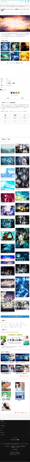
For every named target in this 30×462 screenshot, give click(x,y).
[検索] (1, 4)
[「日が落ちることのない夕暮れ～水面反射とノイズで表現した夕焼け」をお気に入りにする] (14, 280)
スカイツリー (12, 322)
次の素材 (22, 98)
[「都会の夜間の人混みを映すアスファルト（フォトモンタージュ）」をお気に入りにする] (28, 145)
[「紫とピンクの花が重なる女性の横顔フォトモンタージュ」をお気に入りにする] (14, 206)
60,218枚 (22, 446)
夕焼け (21, 324)
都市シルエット (6, 326)
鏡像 (15, 326)
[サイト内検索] (13, 4)
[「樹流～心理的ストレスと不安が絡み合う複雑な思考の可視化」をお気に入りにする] (28, 168)
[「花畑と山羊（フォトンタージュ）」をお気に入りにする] (28, 301)
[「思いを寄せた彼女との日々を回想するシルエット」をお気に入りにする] (14, 169)
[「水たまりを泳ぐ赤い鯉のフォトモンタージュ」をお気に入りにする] (14, 245)
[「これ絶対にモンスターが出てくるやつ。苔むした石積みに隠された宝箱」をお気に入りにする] (14, 267)
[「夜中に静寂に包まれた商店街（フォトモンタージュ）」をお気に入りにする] (28, 253)
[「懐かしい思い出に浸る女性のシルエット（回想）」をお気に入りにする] (14, 182)
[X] (14, 439)
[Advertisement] (15, 71)
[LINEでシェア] (18, 93)
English (16, 449)
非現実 (21, 326)
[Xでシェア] (11, 93)
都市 (2, 326)
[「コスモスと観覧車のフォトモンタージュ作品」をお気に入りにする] (28, 192)
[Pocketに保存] (16, 93)
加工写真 (10, 324)
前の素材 (7, 98)
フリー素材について (12, 111)
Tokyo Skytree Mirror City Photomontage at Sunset (10, 331)
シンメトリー (7, 322)
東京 (24, 324)
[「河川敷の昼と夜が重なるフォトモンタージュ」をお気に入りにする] (14, 292)
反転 (13, 324)
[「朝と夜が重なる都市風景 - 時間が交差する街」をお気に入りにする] (14, 256)
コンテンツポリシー (19, 111)
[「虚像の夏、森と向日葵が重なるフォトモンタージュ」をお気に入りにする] (28, 204)
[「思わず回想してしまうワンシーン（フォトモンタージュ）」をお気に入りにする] (28, 229)
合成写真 (17, 324)
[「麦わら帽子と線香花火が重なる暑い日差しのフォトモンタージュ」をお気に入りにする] (14, 232)
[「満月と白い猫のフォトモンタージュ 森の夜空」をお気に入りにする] (28, 157)
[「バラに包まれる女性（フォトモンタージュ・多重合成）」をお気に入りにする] (14, 194)
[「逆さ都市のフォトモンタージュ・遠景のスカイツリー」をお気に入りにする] (29, 16)
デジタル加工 (21, 322)
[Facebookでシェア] (14, 93)
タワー (17, 322)
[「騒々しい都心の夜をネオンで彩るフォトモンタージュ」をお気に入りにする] (14, 220)
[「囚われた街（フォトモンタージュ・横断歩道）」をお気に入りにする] (28, 216)
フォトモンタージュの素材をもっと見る (15, 62)
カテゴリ (2, 87)
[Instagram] (11, 439)
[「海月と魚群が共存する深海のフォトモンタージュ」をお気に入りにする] (28, 277)
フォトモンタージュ (5, 141)
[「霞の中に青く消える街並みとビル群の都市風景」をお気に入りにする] (14, 145)
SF (2, 322)
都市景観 (11, 326)
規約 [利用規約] (25, 1)
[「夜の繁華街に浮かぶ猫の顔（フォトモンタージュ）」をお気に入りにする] (28, 265)
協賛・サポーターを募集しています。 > (22, 412)
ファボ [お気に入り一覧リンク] (23, 1)
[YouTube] (18, 439)
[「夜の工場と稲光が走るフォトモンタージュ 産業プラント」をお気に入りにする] (14, 157)
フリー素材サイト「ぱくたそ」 (17, 454)
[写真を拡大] (25, 16)
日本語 (14, 449)
